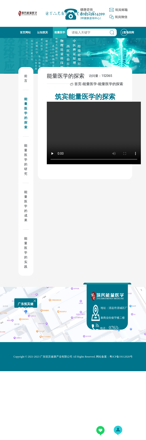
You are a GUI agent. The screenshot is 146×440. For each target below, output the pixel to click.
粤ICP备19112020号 (121, 356)
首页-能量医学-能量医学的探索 (98, 84)
